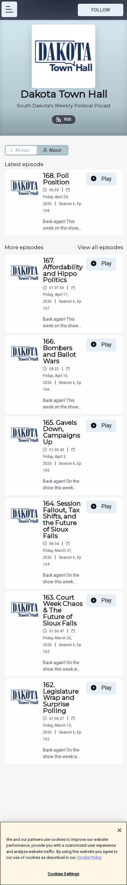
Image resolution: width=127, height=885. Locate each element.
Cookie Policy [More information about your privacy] (89, 859)
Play (101, 179)
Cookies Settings (63, 876)
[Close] (119, 832)
